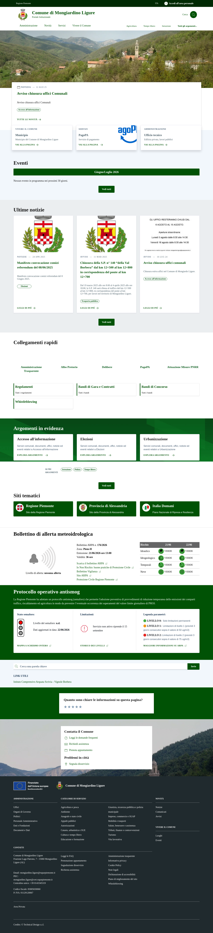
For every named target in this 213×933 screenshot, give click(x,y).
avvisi (84, 257)
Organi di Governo (22, 812)
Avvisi (158, 816)
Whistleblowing (115, 883)
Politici (16, 816)
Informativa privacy (117, 860)
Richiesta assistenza (70, 870)
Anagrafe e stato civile (71, 816)
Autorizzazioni (67, 825)
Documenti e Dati (21, 830)
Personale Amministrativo (25, 821)
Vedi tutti (106, 189)
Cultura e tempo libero (71, 835)
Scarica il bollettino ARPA (92, 563)
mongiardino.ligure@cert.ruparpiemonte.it (33, 879)
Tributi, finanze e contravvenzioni (123, 830)
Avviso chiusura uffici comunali (164, 263)
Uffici (16, 807)
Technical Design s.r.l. (34, 924)
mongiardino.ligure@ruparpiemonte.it (37, 872)
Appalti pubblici (68, 821)
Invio (193, 666)
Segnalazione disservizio (72, 865)
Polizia (77, 469)
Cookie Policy (114, 865)
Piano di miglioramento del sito (122, 879)
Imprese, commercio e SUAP (121, 816)
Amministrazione (28, 25)
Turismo (112, 835)
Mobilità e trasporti (117, 821)
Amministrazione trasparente (121, 856)
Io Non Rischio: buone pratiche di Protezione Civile (105, 567)
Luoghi (159, 835)
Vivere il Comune (81, 25)
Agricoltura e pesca (70, 807)
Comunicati (161, 812)
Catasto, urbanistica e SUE (73, 830)
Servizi (62, 25)
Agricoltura (131, 26)
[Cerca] (193, 14)
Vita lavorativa (115, 839)
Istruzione (166, 26)
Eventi (159, 840)
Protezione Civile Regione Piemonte (97, 579)
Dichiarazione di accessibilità (121, 874)
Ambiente (65, 812)
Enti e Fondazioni (21, 825)
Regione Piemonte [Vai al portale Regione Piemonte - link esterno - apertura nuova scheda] (23, 3)
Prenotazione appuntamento (73, 860)
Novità (47, 25)
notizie (22, 257)
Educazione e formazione (72, 839)
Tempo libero (149, 26)
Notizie (159, 807)
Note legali (113, 870)
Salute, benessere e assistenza (121, 825)
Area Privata (19, 906)
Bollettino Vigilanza (89, 571)
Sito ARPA (84, 575)
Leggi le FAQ (67, 856)
